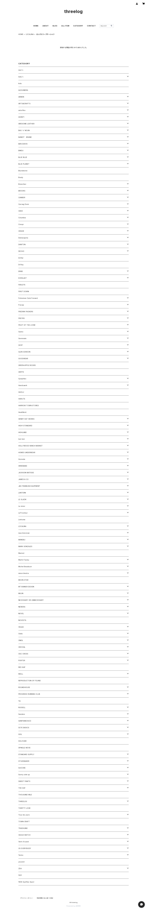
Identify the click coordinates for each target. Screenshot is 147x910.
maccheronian (24, 533)
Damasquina (23, 238)
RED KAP (21, 667)
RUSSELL (22, 707)
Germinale (22, 338)
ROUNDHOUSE (24, 687)
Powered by (73, 906)
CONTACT (91, 26)
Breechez (22, 184)
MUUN (20, 593)
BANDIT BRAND (25, 137)
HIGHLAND (22, 432)
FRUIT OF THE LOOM (26, 325)
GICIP (20, 345)
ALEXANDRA (23, 90)
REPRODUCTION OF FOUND (29, 681)
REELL (20, 674)
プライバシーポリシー (26, 898)
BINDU (20, 150)
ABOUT (45, 26)
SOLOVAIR (22, 741)
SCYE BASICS (23, 728)
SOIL (20, 734)
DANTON (22, 244)
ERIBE (20, 271)
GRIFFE (21, 372)
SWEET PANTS (24, 781)
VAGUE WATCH (24, 835)
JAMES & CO (23, 479)
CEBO (20, 211)
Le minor (21, 506)
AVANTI (21, 117)
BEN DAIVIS (23, 144)
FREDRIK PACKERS (25, 311)
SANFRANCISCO (24, 721)
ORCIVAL (21, 647)
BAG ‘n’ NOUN (24, 130)
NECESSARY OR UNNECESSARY (31, 600)
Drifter (21, 258)
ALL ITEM (65, 26)
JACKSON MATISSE (26, 473)
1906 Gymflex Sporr (26, 882)
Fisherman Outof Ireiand (28, 298)
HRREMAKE (22, 466)
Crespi (21, 224)
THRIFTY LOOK (24, 808)
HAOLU (21, 392)
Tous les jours (24, 815)
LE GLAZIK (22, 499)
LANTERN (22, 493)
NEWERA (21, 607)
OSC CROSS (23, 654)
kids (20, 83)
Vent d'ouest (23, 842)
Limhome (21, 520)
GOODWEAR (23, 358)
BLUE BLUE (22, 157)
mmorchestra (23, 573)
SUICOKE (22, 768)
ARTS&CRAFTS (24, 103)
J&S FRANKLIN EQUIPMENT (29, 486)
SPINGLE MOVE (24, 748)
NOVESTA (22, 620)
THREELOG (22, 801)
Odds (20, 634)
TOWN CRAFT (24, 821)
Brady (20, 177)
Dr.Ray (21, 265)
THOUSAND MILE (25, 795)
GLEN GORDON (24, 352)
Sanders (21, 714)
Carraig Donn (23, 204)
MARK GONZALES (25, 546)
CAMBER (21, 197)
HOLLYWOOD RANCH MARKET (30, 446)
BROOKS (21, 191)
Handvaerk (22, 385)
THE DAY (22, 788)
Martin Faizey (23, 560)
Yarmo (20, 855)
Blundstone (22, 171)
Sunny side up (24, 774)
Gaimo (20, 332)
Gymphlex (22, 379)
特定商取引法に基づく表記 (45, 898)
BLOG (55, 26)
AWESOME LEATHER (26, 124)
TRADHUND (23, 828)
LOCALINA (30, 34)
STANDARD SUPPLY (26, 754)
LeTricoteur (23, 513)
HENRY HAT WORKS (26, 419)
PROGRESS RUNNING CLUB (29, 694)
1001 (20, 875)
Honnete (21, 459)
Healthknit (22, 412)
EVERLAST (22, 278)
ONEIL (20, 640)
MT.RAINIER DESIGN (26, 587)
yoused (21, 862)
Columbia (22, 218)
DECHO (21, 251)
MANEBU (21, 540)
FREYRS (21, 318)
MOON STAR (23, 580)
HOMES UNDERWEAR (26, 452)
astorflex (22, 110)
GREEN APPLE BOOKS (27, 365)
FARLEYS (21, 285)
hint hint (21, 439)
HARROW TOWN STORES (28, 405)
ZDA (20, 868)
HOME (35, 26)
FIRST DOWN (23, 291)
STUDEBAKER (23, 761)
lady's (20, 77)
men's (20, 70)
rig (19, 701)
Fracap (21, 305)
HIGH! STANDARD (25, 426)
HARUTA (21, 399)
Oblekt (21, 627)
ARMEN (21, 97)
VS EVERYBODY (24, 848)
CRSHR (21, 231)
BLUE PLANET (23, 164)
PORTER (21, 660)
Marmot (21, 553)
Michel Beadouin (25, 566)
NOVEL (21, 613)
